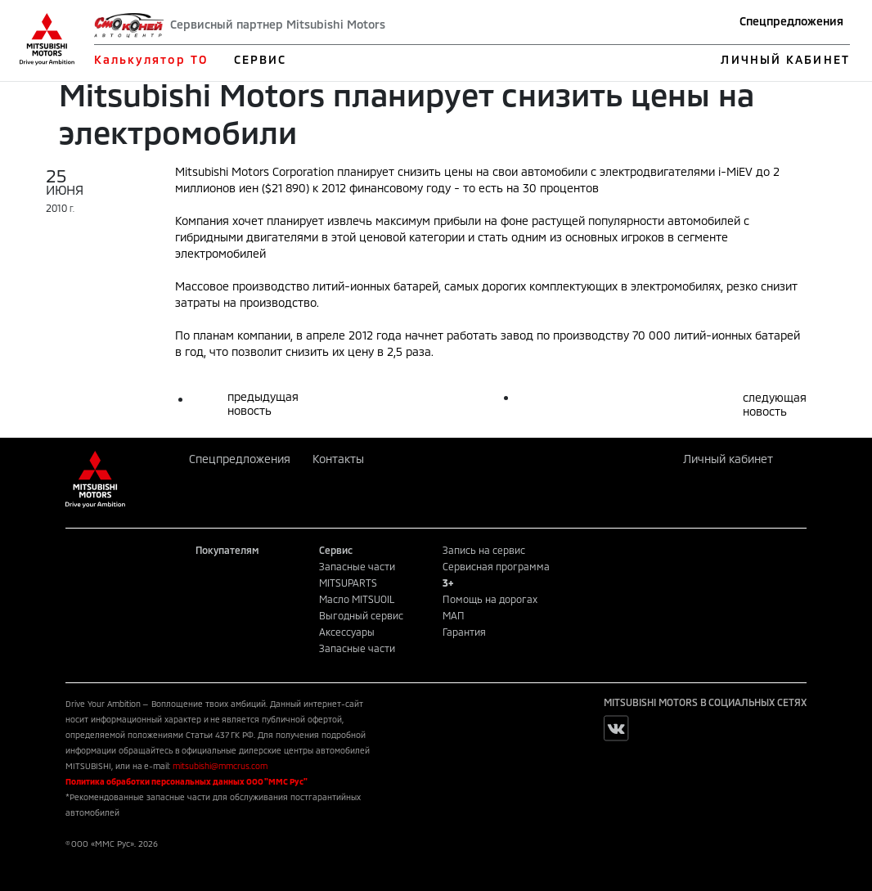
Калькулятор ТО (151, 59)
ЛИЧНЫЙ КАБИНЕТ (785, 59)
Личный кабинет (728, 459)
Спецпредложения (791, 21)
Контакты (338, 459)
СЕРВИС (260, 59)
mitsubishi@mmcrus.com (220, 766)
